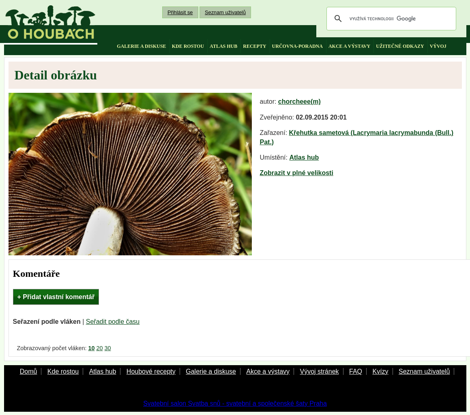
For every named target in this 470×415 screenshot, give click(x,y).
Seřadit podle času (113, 321)
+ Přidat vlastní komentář (56, 296)
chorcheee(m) (299, 101)
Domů (28, 371)
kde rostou (188, 46)
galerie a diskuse (141, 46)
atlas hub (223, 46)
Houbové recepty (151, 371)
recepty (254, 46)
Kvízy (380, 371)
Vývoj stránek (319, 371)
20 (100, 348)
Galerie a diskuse (211, 371)
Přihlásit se (180, 12)
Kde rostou (63, 371)
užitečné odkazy (400, 46)
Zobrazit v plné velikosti (296, 172)
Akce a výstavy (268, 371)
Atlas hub (304, 157)
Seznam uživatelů (225, 12)
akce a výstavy (349, 46)
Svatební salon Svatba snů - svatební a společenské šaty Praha (235, 403)
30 (108, 348)
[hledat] (390, 19)
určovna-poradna (297, 46)
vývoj (438, 46)
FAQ (355, 371)
